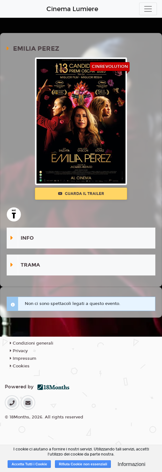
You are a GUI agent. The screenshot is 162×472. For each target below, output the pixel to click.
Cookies (20, 366)
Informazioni (131, 464)
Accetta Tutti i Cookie (29, 464)
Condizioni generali (31, 343)
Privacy (19, 350)
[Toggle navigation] (148, 9)
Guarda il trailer (81, 193)
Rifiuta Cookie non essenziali (83, 464)
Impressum (23, 358)
